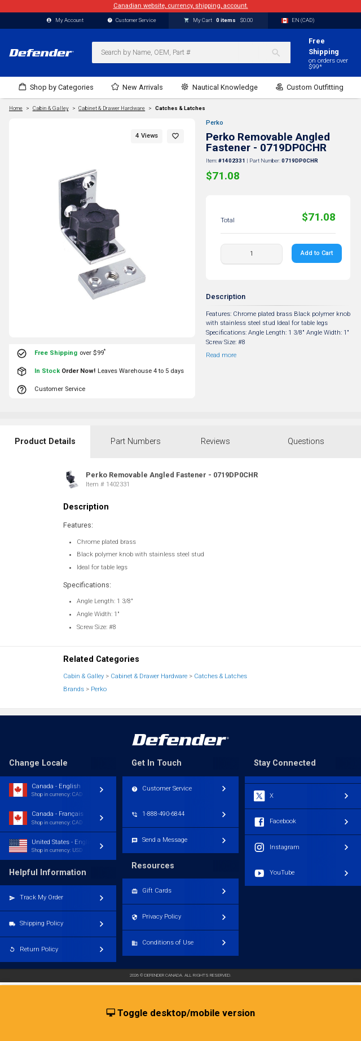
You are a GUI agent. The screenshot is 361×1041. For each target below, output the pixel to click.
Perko (214, 122)
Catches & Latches (180, 108)
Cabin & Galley (83, 676)
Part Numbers (136, 441)
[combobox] (191, 52)
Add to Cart (317, 253)
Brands (73, 689)
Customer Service (132, 20)
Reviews (215, 441)
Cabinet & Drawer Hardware (149, 676)
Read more (221, 355)
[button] (175, 136)
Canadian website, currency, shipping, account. (180, 6)
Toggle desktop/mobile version (181, 1013)
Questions (306, 441)
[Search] (280, 52)
